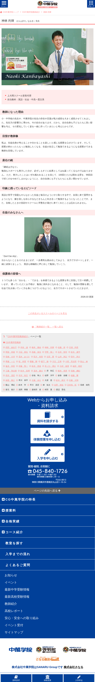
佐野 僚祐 (58, 385)
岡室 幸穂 (10, 352)
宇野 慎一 (49, 352)
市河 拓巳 (23, 375)
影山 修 (84, 361)
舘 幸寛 (22, 361)
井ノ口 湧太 (50, 366)
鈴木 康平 (75, 352)
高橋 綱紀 (75, 371)
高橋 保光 (36, 352)
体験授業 (47, 678)
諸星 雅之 (10, 380)
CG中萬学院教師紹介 (31, 12)
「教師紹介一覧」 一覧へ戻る (48, 326)
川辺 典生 (23, 352)
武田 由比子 (11, 347)
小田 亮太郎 (70, 361)
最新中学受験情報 (17, 589)
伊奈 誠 (24, 347)
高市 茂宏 (10, 375)
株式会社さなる (73, 667)
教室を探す (14, 543)
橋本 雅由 (36, 347)
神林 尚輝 (49, 347)
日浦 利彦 (73, 347)
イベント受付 (14, 625)
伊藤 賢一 (23, 366)
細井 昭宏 (77, 366)
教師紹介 (11, 603)
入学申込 (79, 678)
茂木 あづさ (24, 357)
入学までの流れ (17, 554)
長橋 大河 (10, 357)
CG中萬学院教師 (13, 342)
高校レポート (14, 611)
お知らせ (11, 575)
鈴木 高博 (25, 371)
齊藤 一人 (10, 361)
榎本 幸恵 (62, 371)
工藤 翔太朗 (11, 371)
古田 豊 (50, 357)
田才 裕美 (38, 357)
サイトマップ (14, 632)
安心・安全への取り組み (22, 618)
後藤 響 (74, 375)
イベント (11, 582)
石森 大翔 (73, 380)
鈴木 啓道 (36, 366)
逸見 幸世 (10, 366)
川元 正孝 (57, 361)
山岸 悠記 (62, 357)
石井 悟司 (62, 352)
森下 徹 (44, 361)
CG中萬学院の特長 (20, 499)
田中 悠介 (75, 357)
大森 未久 (36, 380)
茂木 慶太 (38, 371)
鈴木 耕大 (60, 380)
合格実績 (12, 521)
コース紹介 (14, 532)
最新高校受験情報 (17, 596)
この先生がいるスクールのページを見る (47, 313)
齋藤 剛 (33, 361)
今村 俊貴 (64, 366)
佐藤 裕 (61, 347)
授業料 (10, 510)
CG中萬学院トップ (11, 12)
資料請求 (16, 678)
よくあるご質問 (17, 565)
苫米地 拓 (71, 385)
